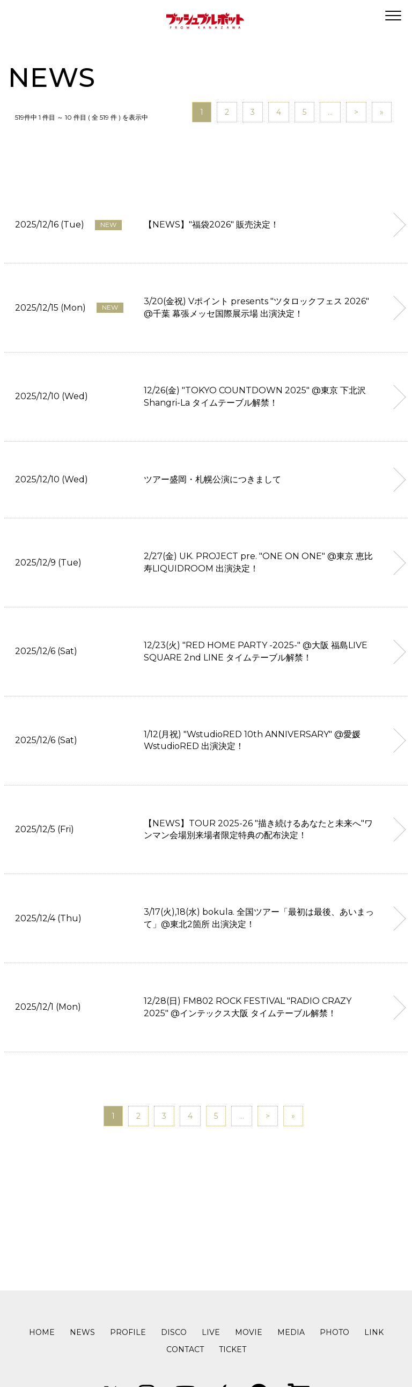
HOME (42, 1332)
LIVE (211, 1332)
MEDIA (291, 1332)
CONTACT (185, 1349)
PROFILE (128, 1332)
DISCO (174, 1332)
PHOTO (334, 1332)
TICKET (232, 1349)
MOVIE (248, 1332)
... (330, 112)
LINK (374, 1332)
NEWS (82, 1332)
